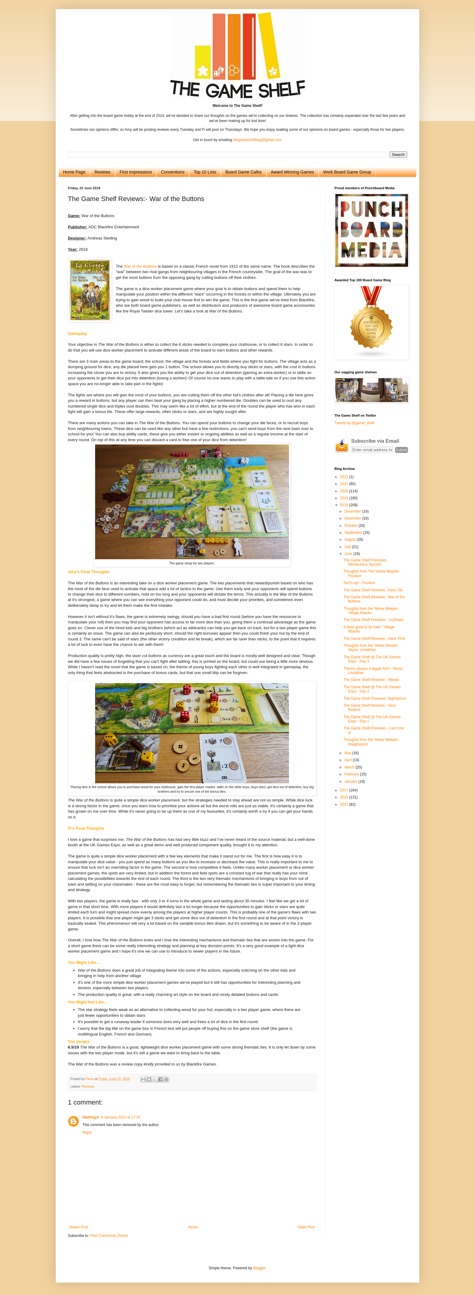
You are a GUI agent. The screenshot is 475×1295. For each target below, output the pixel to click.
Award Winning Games (292, 172)
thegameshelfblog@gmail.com (257, 140)
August (350, 539)
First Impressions (136, 172)
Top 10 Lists (205, 172)
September (353, 532)
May (348, 753)
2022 (344, 477)
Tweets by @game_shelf (354, 423)
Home (193, 1227)
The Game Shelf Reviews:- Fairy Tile (373, 590)
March (350, 767)
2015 (344, 804)
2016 (344, 797)
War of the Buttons (140, 266)
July (348, 547)
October (351, 526)
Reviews (103, 172)
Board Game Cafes (243, 172)
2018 (344, 505)
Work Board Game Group (347, 172)
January (351, 781)
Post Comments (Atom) (109, 1236)
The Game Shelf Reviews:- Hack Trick (374, 638)
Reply (87, 1132)
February (352, 774)
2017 (344, 790)
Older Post (306, 1227)
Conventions (172, 172)
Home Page (74, 172)
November (353, 518)
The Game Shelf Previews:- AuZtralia (373, 620)
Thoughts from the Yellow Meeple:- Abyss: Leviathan (372, 647)
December (353, 511)
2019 (344, 498)
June (348, 554)
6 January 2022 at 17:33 (120, 1117)
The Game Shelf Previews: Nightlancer (375, 698)
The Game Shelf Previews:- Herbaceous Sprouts (366, 562)
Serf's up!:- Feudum (359, 583)
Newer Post (78, 1227)
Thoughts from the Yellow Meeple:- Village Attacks (372, 610)
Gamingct (90, 1117)
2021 (344, 484)
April (348, 760)
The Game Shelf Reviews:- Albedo (371, 680)
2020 (344, 491)
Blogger (259, 1268)
